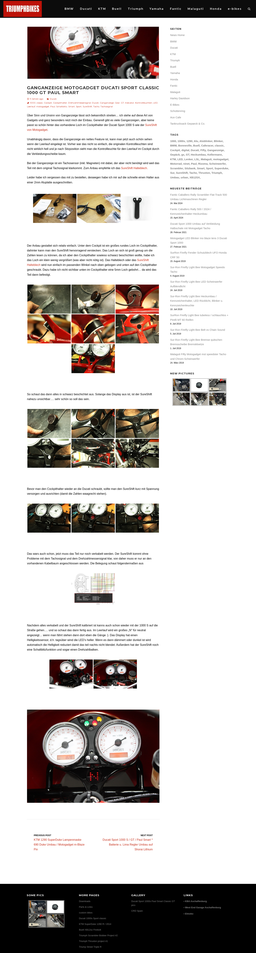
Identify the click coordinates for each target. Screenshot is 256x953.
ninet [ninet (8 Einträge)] (186, 163)
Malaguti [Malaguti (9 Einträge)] (206, 159)
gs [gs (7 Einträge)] (183, 154)
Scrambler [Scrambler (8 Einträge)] (176, 168)
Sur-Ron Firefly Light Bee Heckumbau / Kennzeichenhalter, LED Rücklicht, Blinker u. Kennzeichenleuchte (196, 301)
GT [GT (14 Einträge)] (187, 154)
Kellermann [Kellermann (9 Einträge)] (214, 154)
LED (155, 102)
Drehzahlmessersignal (79, 102)
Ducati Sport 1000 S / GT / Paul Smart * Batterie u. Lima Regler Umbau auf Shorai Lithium (126, 842)
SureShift (87, 106)
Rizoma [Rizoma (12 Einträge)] (203, 163)
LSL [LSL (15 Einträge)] (196, 159)
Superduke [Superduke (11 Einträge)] (221, 168)
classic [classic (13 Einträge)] (219, 145)
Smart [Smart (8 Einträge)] (201, 168)
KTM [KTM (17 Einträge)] (173, 159)
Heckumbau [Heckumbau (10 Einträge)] (198, 154)
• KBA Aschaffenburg (195, 901)
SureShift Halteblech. (134, 168)
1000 (33, 102)
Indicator (129, 102)
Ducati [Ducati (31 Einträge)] (195, 150)
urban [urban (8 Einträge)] (184, 177)
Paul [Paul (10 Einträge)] (194, 163)
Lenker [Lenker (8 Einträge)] (188, 159)
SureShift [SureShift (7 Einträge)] (182, 172)
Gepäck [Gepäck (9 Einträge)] (175, 154)
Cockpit (48, 102)
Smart (71, 106)
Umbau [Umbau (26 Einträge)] (174, 177)
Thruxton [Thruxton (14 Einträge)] (204, 172)
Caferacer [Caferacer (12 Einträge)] (207, 145)
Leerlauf (31, 106)
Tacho (96, 106)
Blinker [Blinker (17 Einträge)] (218, 141)
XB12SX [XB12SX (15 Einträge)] (195, 177)
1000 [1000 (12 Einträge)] (173, 141)
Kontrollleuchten (143, 102)
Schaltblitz (61, 106)
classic (40, 102)
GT (122, 102)
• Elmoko (188, 913)
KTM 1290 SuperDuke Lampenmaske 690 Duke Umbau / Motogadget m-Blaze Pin (60, 842)
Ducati (53, 98)
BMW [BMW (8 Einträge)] (173, 145)
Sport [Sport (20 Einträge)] (209, 168)
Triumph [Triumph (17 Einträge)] (216, 172)
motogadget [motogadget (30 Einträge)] (220, 159)
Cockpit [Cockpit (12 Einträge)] (175, 150)
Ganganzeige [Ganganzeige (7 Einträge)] (215, 150)
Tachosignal (106, 106)
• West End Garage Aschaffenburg (202, 907)
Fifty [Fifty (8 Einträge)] (203, 150)
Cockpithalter (60, 102)
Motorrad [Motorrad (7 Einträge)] (176, 163)
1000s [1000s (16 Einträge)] (181, 141)
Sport (79, 106)
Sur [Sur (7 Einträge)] (172, 172)
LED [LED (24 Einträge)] (180, 159)
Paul (52, 106)
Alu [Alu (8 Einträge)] (196, 141)
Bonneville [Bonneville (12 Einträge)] (185, 145)
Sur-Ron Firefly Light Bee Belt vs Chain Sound (197, 329)
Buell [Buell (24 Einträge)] (196, 145)
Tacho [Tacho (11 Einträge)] (193, 172)
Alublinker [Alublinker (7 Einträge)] (205, 141)
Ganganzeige (107, 102)
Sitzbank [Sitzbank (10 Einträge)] (190, 168)
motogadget (42, 106)
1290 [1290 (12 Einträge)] (189, 141)
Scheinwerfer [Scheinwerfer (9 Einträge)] (217, 163)
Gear (117, 102)
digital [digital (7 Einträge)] (185, 150)
